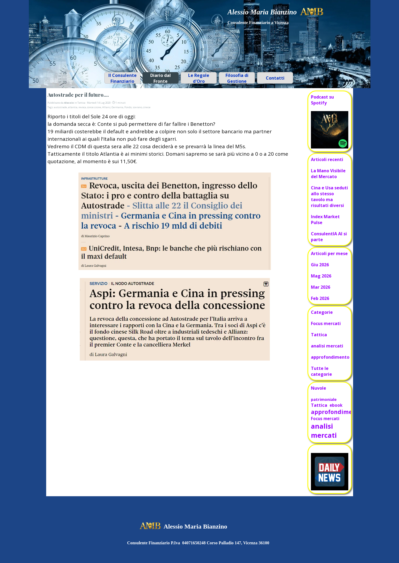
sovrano (137, 107)
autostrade (60, 107)
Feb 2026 (320, 298)
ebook (336, 405)
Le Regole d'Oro (198, 78)
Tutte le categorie (321, 371)
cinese (147, 107)
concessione (94, 107)
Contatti (275, 78)
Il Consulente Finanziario (122, 78)
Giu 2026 (320, 265)
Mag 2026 (321, 276)
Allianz (106, 107)
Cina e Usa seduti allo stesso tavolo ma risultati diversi (329, 196)
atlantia (72, 107)
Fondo (128, 107)
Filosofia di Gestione (237, 78)
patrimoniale (324, 399)
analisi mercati (327, 346)
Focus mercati (326, 323)
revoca (82, 107)
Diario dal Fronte (160, 78)
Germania (117, 107)
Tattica (319, 335)
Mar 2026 (320, 287)
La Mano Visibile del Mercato (328, 173)
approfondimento (330, 357)
